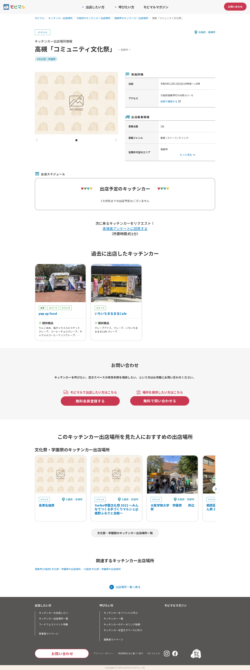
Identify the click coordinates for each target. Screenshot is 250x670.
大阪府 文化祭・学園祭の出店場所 (102, 569)
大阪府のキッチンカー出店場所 (93, 18)
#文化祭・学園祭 (46, 59)
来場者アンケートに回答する (125, 228)
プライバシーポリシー (103, 653)
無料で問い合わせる (159, 400)
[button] (37, 140)
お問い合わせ (235, 6)
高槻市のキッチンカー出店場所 (131, 18)
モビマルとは (153, 653)
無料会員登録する (90, 400)
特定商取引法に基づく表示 (130, 653)
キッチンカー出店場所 (60, 18)
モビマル (39, 18)
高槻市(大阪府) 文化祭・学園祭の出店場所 (58, 569)
